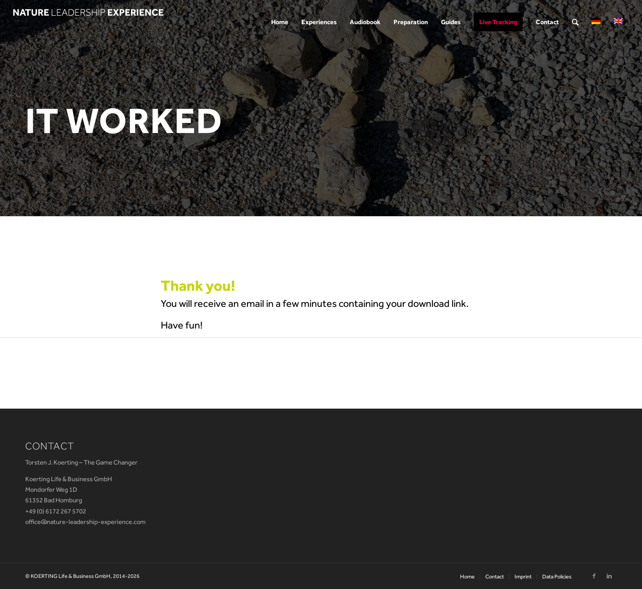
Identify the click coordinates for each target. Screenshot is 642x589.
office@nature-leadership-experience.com (85, 522)
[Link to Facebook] (594, 575)
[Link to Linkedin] (609, 575)
